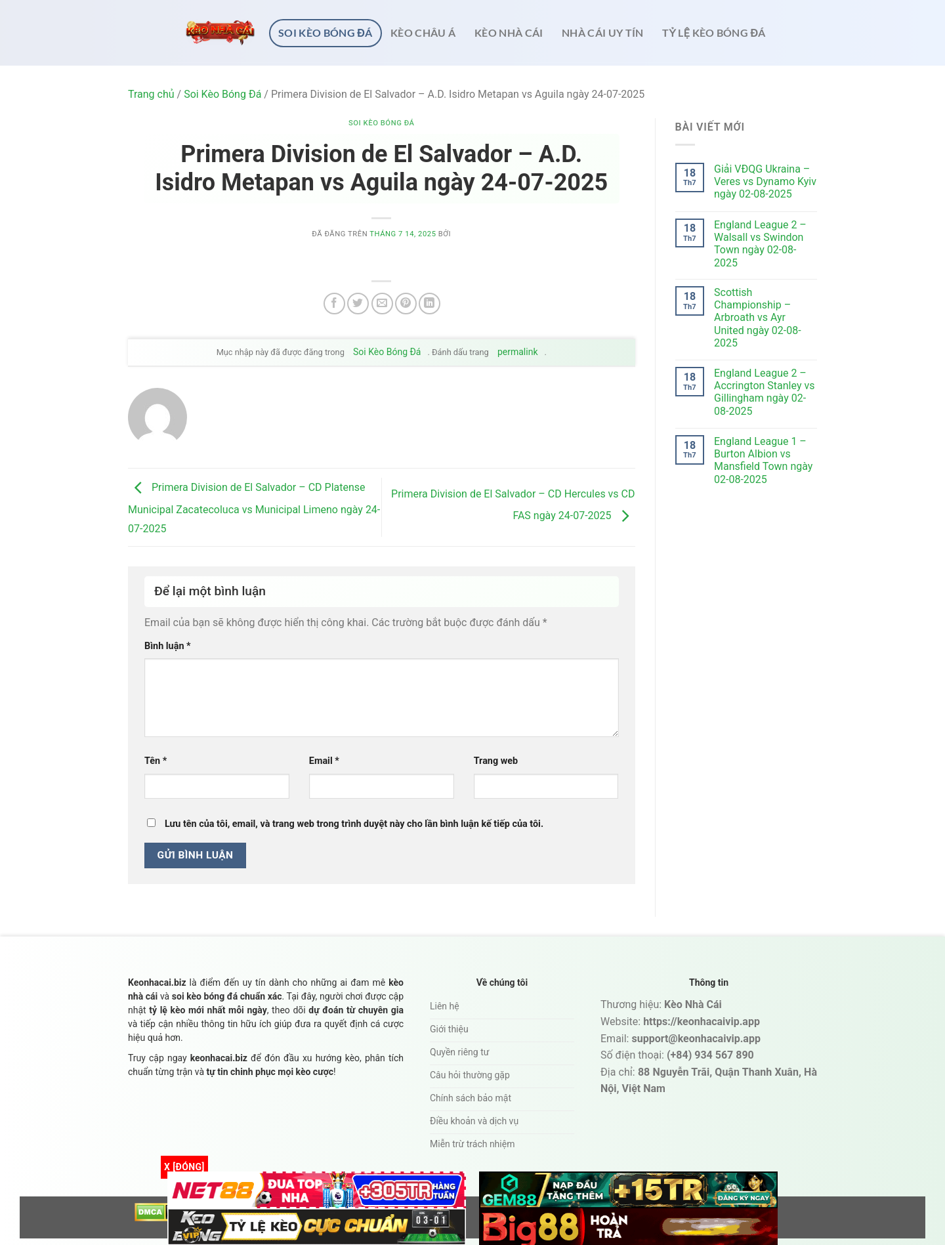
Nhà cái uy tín (603, 32)
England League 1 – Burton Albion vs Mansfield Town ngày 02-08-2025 (763, 460)
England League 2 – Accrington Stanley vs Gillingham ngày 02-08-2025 (764, 392)
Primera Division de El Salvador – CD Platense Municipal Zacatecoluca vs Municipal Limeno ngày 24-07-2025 (254, 508)
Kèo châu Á (422, 32)
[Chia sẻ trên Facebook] (334, 303)
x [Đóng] (184, 1167)
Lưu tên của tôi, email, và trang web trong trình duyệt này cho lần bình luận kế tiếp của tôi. (354, 824)
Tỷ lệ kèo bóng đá (714, 32)
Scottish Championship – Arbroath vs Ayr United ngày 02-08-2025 (757, 317)
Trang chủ (151, 94)
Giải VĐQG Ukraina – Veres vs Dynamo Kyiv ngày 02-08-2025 (765, 181)
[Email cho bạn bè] (382, 303)
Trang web (496, 761)
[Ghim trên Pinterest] (406, 303)
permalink (517, 352)
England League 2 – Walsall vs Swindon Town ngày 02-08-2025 (760, 244)
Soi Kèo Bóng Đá (325, 32)
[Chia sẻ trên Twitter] (358, 303)
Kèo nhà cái (508, 32)
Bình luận (167, 646)
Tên (155, 761)
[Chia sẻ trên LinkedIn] (429, 303)
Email (324, 761)
